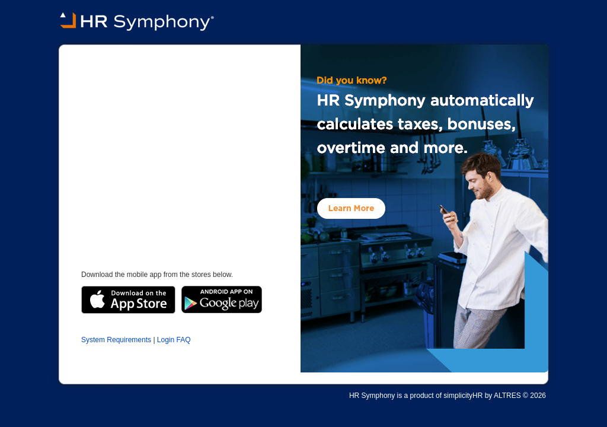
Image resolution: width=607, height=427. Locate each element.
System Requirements (116, 340)
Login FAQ (174, 340)
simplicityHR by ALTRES (481, 395)
